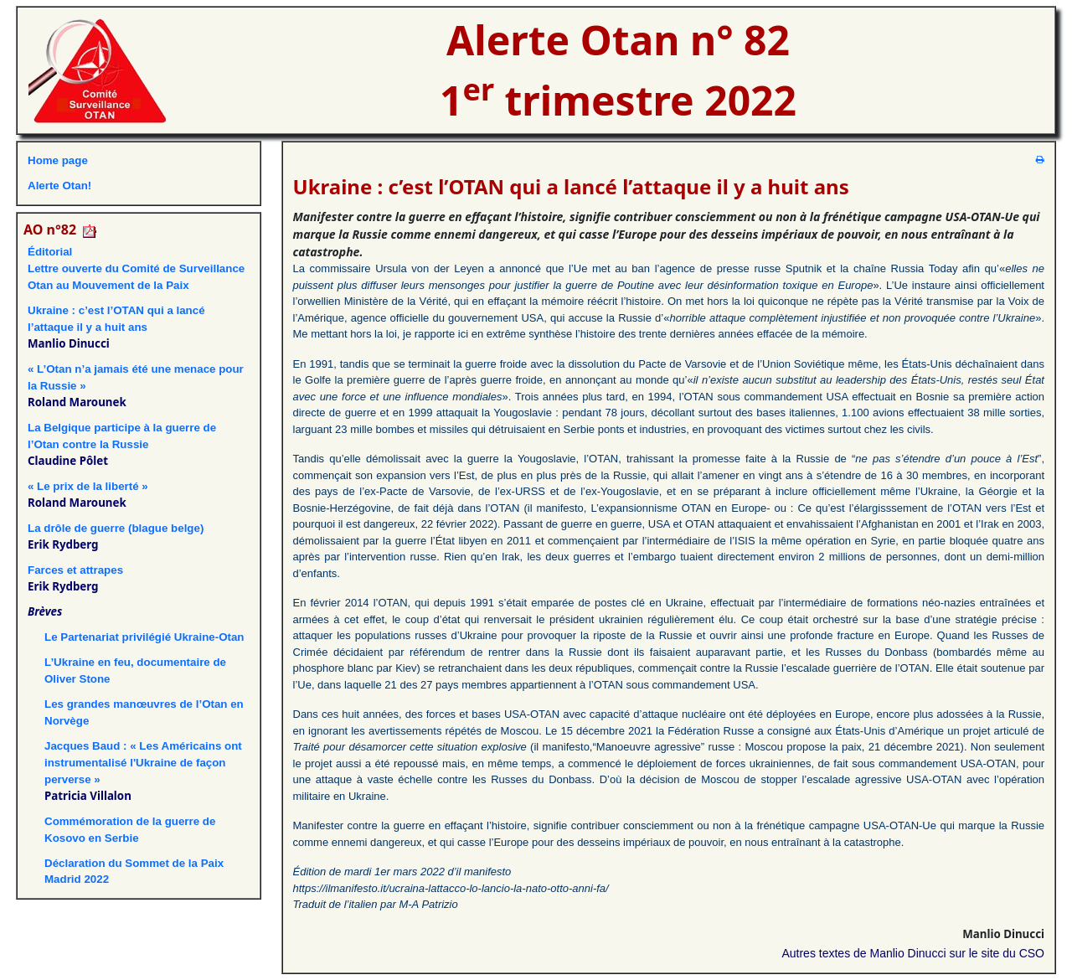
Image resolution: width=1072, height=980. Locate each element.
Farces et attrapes (75, 570)
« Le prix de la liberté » (88, 486)
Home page (58, 160)
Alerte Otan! (59, 185)
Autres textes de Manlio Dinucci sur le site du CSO (912, 953)
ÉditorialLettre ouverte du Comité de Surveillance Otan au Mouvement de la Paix (136, 268)
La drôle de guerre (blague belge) (116, 528)
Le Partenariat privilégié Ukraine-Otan (144, 637)
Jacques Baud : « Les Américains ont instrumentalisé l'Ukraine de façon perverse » (143, 763)
